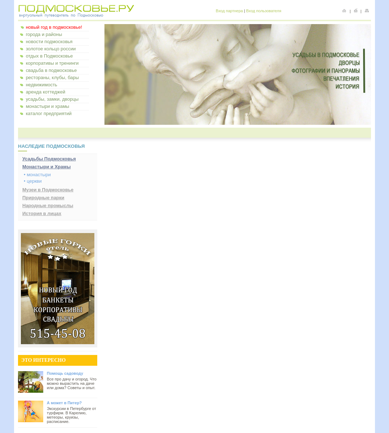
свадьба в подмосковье (51, 70)
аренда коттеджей (46, 92)
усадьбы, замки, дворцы (52, 99)
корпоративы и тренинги (52, 63)
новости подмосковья (49, 41)
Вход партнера (229, 11)
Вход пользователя (263, 11)
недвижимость (41, 84)
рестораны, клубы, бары (52, 77)
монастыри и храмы (48, 106)
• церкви (33, 181)
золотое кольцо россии (51, 48)
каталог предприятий (49, 113)
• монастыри (37, 174)
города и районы (44, 34)
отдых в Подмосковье (49, 56)
